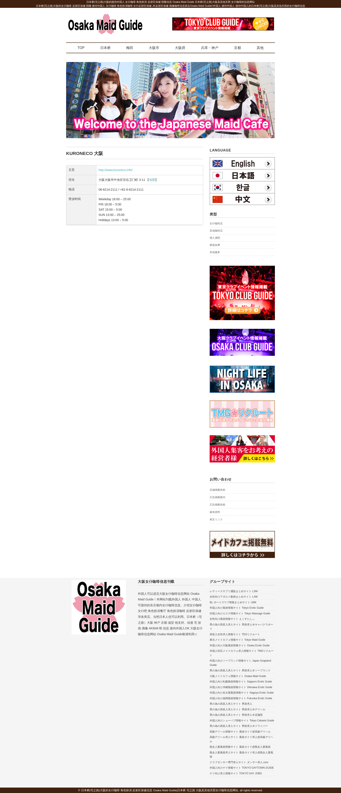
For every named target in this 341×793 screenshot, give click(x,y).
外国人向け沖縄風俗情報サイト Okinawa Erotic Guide (241, 687)
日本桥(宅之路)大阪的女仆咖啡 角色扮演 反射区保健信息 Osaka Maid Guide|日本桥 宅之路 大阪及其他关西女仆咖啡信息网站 (159, 790)
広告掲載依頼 (217, 504)
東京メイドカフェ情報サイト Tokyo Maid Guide (237, 639)
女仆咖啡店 (216, 223)
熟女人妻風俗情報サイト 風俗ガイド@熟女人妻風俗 (240, 746)
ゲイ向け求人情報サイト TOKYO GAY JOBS (236, 773)
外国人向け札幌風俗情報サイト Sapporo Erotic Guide (241, 681)
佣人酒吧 (215, 237)
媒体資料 (215, 512)
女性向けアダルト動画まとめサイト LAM (233, 596)
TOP (81, 48)
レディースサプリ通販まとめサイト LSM (233, 591)
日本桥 (105, 48)
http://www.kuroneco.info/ (115, 170)
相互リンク (216, 519)
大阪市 (154, 48)
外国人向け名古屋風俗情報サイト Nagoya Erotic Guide (242, 692)
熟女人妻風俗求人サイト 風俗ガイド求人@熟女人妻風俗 (241, 754)
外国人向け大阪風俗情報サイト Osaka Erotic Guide (239, 645)
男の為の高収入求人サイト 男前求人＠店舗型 (236, 714)
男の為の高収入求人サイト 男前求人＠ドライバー (239, 725)
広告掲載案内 (217, 497)
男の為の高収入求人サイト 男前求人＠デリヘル (237, 709)
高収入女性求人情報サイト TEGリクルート (235, 634)
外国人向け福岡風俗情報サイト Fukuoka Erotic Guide (241, 698)
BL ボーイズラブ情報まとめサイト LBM (233, 602)
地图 (152, 179)
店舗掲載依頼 (217, 489)
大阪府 (180, 48)
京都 (237, 48)
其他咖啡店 (216, 230)
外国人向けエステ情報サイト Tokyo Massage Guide (240, 613)
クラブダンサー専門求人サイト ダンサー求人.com (239, 762)
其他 (260, 48)
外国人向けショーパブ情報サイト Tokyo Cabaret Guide (242, 720)
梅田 (129, 48)
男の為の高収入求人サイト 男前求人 (231, 703)
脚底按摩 (215, 245)
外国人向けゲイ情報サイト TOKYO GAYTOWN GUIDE (242, 767)
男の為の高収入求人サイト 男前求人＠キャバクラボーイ (241, 626)
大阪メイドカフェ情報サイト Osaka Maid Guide (238, 676)
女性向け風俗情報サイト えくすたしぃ (232, 618)
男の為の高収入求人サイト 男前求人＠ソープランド (240, 670)
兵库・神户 (209, 48)
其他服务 (215, 252)
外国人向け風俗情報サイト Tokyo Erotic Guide (237, 607)
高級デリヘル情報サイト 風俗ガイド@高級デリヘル (240, 731)
